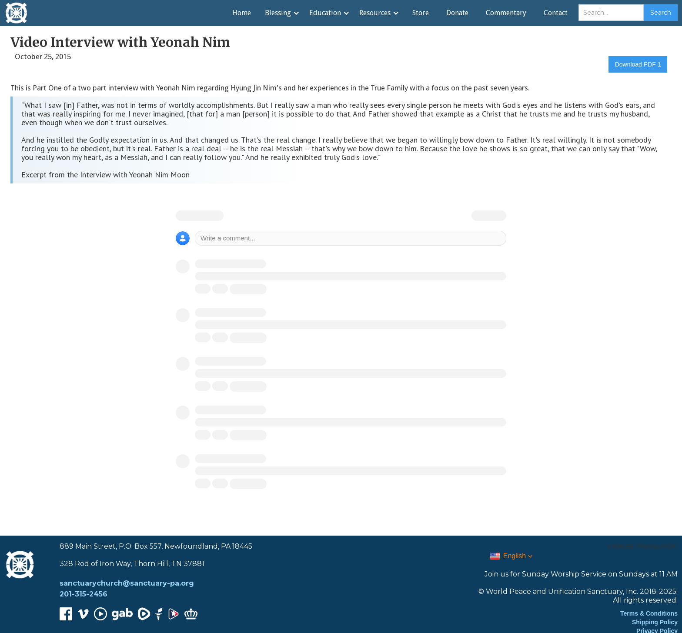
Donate (457, 13)
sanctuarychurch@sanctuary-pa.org (127, 583)
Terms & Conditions (649, 613)
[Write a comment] (351, 238)
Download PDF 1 (638, 64)
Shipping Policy (655, 622)
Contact (556, 13)
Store (420, 13)
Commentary (506, 13)
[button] (282, 13)
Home (241, 13)
